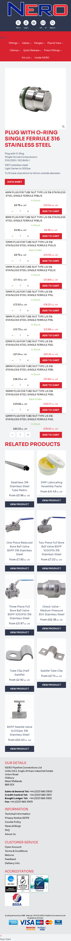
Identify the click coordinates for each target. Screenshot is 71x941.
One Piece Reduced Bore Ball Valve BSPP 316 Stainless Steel (19, 548)
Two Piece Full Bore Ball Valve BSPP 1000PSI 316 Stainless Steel (51, 548)
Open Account (13, 847)
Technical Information (17, 813)
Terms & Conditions (16, 851)
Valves (25, 43)
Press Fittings (52, 50)
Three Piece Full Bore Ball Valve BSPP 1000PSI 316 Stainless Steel (19, 612)
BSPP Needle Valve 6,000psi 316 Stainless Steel (19, 730)
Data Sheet (14, 181)
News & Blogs (13, 826)
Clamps (14, 50)
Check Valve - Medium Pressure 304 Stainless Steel (51, 610)
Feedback (10, 859)
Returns (9, 855)
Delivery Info (12, 863)
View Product (19, 504)
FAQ (7, 830)
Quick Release (31, 50)
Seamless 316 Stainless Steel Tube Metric (19, 486)
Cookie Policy (13, 822)
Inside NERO (41, 57)
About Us (10, 834)
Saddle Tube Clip (51, 670)
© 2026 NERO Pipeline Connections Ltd (50, 916)
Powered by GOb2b (35, 918)
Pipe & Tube (54, 43)
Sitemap (29, 916)
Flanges (38, 43)
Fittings (13, 43)
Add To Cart (50, 211)
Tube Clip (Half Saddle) (19, 672)
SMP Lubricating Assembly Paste (51, 484)
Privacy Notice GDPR (17, 817)
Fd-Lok (26, 57)
